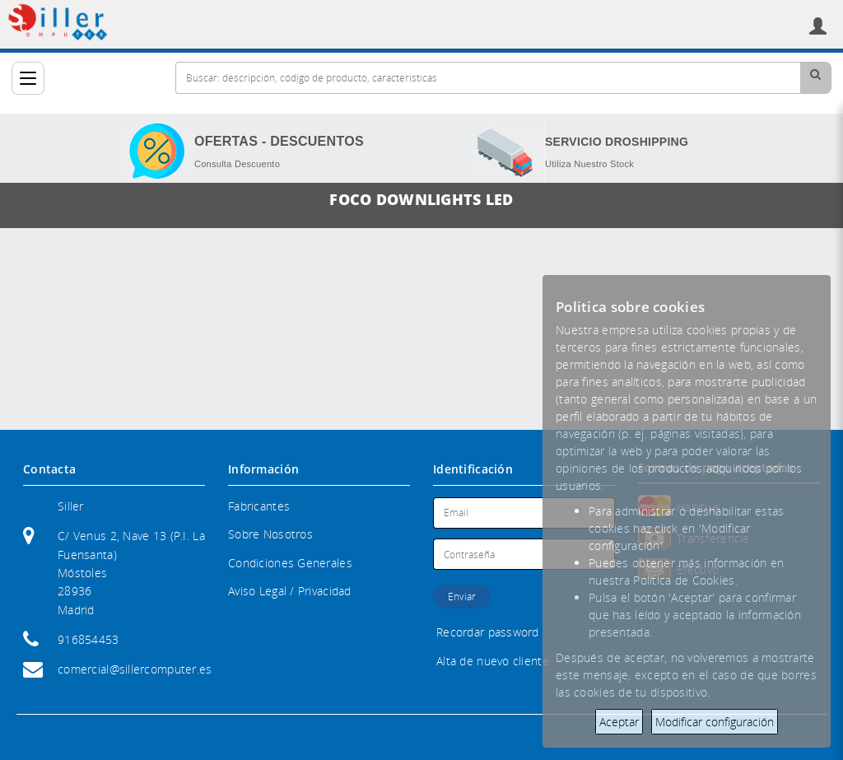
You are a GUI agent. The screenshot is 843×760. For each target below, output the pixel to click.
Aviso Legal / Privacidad (290, 591)
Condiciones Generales (290, 563)
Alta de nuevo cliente (492, 661)
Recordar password (487, 632)
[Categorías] (28, 78)
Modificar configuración (714, 722)
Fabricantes (259, 506)
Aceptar (619, 722)
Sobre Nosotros (270, 534)
